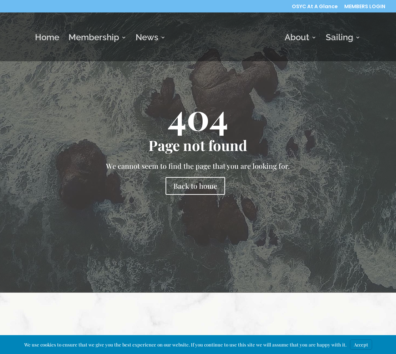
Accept (361, 345)
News (147, 38)
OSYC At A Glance (315, 7)
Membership (93, 38)
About (297, 38)
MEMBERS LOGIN (364, 7)
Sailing (339, 38)
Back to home (195, 186)
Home (47, 38)
